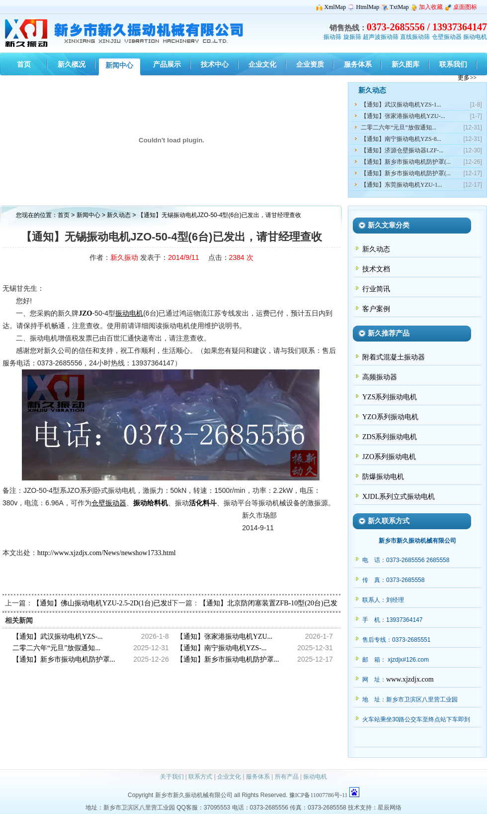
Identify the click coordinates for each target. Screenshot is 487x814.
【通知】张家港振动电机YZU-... (403, 116)
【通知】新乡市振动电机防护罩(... (406, 161)
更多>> (467, 77)
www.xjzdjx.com (410, 679)
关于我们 (172, 776)
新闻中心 (88, 215)
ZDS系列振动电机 (389, 437)
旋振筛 (352, 36)
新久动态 (119, 215)
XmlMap (335, 6)
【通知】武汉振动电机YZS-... (57, 636)
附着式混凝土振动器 (393, 357)
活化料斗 (203, 503)
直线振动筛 (415, 36)
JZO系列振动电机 (389, 457)
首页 (64, 215)
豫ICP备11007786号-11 (318, 795)
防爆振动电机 (383, 476)
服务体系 (258, 776)
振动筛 (332, 36)
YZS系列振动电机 (389, 397)
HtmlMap (368, 6)
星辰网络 (390, 807)
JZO (85, 313)
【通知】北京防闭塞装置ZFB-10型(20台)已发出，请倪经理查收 (296, 603)
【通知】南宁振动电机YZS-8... (401, 138)
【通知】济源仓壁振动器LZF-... (402, 150)
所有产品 (287, 776)
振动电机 (475, 36)
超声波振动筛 (381, 36)
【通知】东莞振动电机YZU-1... (401, 184)
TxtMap (399, 6)
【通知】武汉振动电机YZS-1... (401, 104)
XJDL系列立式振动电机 (398, 496)
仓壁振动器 (447, 36)
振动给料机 (150, 503)
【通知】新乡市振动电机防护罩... (63, 659)
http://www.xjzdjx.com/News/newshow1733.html (106, 553)
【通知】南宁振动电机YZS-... (221, 648)
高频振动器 (379, 377)
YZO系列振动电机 (390, 417)
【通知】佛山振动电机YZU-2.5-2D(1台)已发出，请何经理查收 (128, 603)
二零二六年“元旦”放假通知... (398, 127)
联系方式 (200, 776)
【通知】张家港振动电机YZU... (224, 636)
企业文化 (229, 776)
